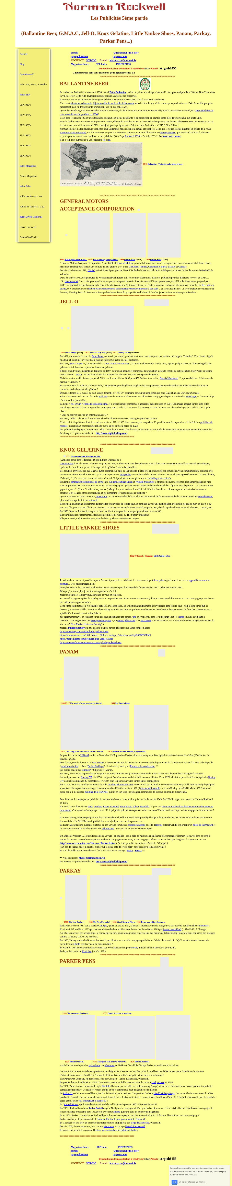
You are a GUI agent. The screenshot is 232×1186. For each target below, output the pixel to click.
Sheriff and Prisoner (171, 136)
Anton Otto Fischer (29, 237)
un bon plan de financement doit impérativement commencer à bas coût (123, 288)
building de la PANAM (96, 791)
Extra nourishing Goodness (153, 922)
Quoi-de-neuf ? (27, 74)
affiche (116, 1111)
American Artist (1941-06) (73, 132)
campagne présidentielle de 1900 (87, 481)
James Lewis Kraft (172, 929)
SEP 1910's (25, 104)
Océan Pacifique (96, 766)
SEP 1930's (25, 125)
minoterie (204, 925)
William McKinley (145, 481)
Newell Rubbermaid (135, 1126)
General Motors (125, 263)
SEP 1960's (25, 155)
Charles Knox (66, 463)
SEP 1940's (25, 135)
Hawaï (158, 824)
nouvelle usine (205, 496)
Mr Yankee (145, 620)
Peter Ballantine (117, 92)
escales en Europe (136, 824)
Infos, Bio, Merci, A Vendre (33, 84)
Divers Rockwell (28, 227)
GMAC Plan (129, 259)
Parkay (134, 947)
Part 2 (138, 850)
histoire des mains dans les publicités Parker (115, 1130)
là (109, 139)
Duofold (106, 1086)
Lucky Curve (158, 1082)
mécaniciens (108, 828)
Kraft (77, 944)
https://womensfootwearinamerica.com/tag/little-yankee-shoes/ (90, 642)
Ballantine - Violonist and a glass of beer (165, 164)
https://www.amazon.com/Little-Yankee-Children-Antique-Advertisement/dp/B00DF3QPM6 (105, 635)
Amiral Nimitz (71, 1104)
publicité (102, 396)
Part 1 (130, 850)
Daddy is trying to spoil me (119, 1013)
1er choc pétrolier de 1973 (120, 784)
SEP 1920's (25, 115)
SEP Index (101, 64)
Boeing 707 (86, 777)
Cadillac (182, 266)
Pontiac (143, 266)
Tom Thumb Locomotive (116, 363)
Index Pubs (25, 186)
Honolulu (144, 806)
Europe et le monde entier (142, 766)
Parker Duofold (76, 1062)
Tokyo (135, 806)
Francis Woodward (169, 378)
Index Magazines (28, 165)
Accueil (23, 54)
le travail (93, 500)
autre (181, 616)
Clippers (86, 769)
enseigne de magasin (101, 620)
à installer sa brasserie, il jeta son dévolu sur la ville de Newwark (102, 103)
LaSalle (171, 266)
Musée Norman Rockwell (92, 857)
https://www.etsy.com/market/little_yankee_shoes (84, 631)
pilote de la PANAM (203, 824)
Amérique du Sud (69, 766)
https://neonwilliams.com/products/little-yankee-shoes (86, 638)
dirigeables (125, 474)
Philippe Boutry (76, 627)
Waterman (110, 1065)
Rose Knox (101, 496)
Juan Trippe (97, 762)
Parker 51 (67, 1093)
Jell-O (79, 374)
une (134, 616)
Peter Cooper (75, 363)
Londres (98, 806)
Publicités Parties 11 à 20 (32, 206)
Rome (106, 806)
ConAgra (102, 925)
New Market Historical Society (86, 624)
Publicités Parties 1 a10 (31, 196)
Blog (22, 64)
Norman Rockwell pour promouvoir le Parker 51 (121, 1119)
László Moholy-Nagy (164, 1093)
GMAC (91, 270)
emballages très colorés (159, 478)
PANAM (84, 755)
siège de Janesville (140, 1122)
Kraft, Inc (87, 951)
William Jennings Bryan (120, 481)
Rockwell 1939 (132, 136)
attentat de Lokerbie (150, 788)
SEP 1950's (25, 145)
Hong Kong (125, 806)
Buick (164, 266)
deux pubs (159, 580)
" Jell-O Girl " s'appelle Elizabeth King (88, 403)
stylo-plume (94, 1065)
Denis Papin (97, 356)
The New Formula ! (101, 922)
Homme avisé (71, 281)
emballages (191, 396)
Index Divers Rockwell (31, 216)
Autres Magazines (28, 176)
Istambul (114, 806)
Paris (90, 806)
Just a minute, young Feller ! (105, 259)
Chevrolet (133, 266)
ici (104, 139)
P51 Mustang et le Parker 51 (92, 1100)
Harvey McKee (167, 132)
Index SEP (25, 94)
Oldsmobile (154, 266)
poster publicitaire (126, 620)
